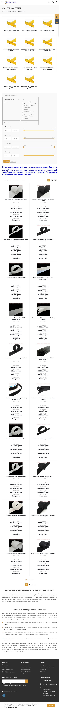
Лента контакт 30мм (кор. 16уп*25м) (11, 49)
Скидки (23, 673)
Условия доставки (26, 667)
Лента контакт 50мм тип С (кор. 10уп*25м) (47, 68)
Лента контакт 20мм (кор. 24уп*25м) (29, 31)
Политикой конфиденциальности (18, 683)
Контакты (5, 665)
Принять (51, 705)
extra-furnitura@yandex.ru (50, 684)
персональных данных (20, 685)
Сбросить (13, 161)
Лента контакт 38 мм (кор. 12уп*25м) (47, 49)
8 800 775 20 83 (47, 680)
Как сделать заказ (45, 665)
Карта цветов (43, 671)
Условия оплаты (25, 665)
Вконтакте (3, 695)
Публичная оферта (7, 669)
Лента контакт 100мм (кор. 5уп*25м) (29, 87)
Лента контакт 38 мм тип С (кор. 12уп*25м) (11, 68)
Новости (4, 667)
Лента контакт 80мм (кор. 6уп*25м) (11, 87)
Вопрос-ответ (44, 669)
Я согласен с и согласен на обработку (15, 684)
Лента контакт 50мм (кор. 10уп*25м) (29, 68)
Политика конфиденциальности (8, 672)
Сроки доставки (25, 669)
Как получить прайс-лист (47, 667)
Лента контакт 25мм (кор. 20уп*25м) (47, 31)
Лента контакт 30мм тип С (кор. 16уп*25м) (29, 49)
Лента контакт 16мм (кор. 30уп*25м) (11, 31)
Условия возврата (26, 671)
